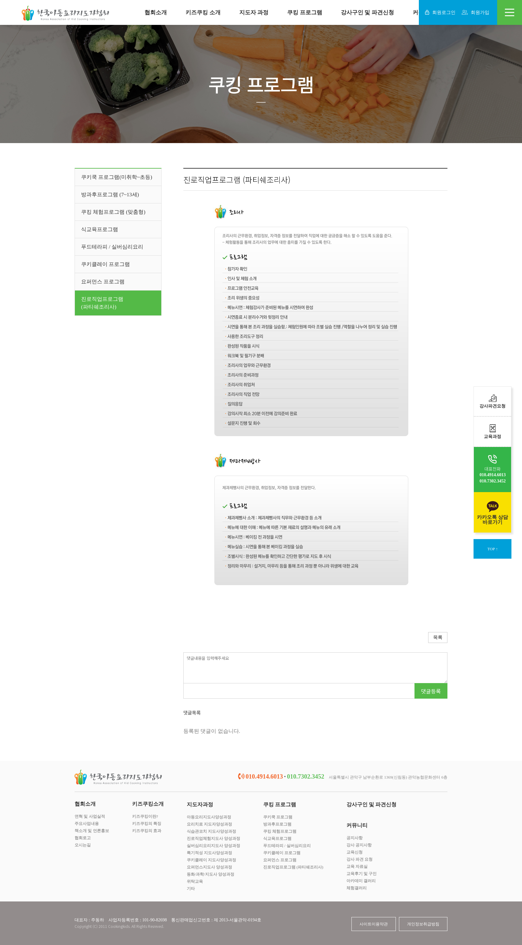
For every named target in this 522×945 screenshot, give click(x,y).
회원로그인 (440, 12)
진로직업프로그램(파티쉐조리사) (102, 303)
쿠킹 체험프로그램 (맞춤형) (113, 212)
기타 (191, 888)
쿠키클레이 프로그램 (105, 264)
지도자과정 (200, 805)
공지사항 (354, 838)
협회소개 (155, 12)
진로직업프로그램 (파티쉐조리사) (293, 867)
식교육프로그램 (99, 229)
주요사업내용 (87, 823)
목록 (437, 637)
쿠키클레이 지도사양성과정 (211, 860)
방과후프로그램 (277, 824)
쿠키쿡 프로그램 (277, 817)
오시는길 (83, 845)
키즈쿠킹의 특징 (146, 823)
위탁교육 (195, 881)
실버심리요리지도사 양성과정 (213, 845)
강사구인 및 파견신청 (367, 12)
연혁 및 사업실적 (90, 816)
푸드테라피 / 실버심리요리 (112, 247)
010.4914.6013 (492, 474)
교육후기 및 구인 (361, 873)
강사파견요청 (492, 401)
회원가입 (475, 12)
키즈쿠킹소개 (148, 804)
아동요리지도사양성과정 (209, 817)
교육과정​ (492, 431)
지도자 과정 (254, 12)
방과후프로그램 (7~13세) (110, 195)
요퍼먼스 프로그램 (103, 282)
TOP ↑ (493, 549)
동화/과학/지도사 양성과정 (210, 874)
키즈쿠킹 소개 (203, 12)
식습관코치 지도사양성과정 (211, 831)
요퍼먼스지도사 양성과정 (209, 867)
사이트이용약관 (373, 924)
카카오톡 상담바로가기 (492, 512)
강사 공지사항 (359, 845)
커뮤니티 (357, 825)
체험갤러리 (356, 888)
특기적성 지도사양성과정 (209, 852)
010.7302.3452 (492, 481)
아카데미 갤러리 (361, 880)
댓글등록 (431, 691)
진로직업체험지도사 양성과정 (213, 838)
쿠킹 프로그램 (304, 12)
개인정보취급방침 (423, 924)
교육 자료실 (357, 866)
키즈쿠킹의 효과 (146, 830)
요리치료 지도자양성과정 (209, 824)
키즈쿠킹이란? (145, 816)
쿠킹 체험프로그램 (279, 831)
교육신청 (354, 852)
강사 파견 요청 (359, 859)
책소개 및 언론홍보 (92, 830)
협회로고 (83, 838)
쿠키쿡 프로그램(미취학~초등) (116, 177)
